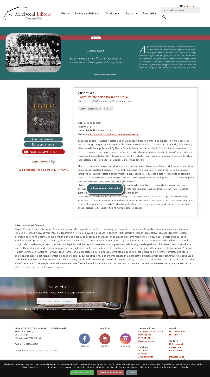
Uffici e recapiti (176, 344)
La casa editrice (85, 13)
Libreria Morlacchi (177, 360)
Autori (130, 13)
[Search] (180, 10)
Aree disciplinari (145, 357)
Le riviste (142, 354)
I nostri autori (175, 335)
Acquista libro (43, 151)
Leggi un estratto (43, 139)
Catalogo (111, 13)
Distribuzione (144, 335)
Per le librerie (175, 350)
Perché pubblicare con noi (150, 331)
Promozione (144, 338)
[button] (16, 53)
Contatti (148, 13)
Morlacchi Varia (176, 357)
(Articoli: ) (188, 6)
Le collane (143, 350)
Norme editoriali (177, 331)
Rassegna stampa (43, 144)
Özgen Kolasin (86, 92)
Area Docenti (175, 347)
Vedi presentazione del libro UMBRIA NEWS (43, 169)
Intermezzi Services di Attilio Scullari (41, 350)
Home (65, 13)
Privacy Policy (87, 309)
